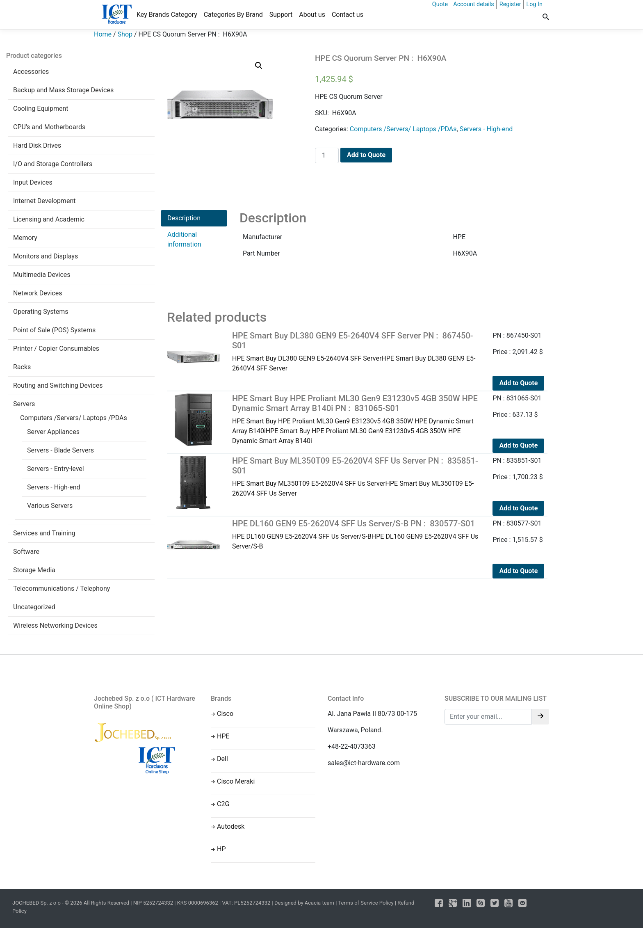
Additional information (184, 239)
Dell (222, 759)
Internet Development (44, 201)
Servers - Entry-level (55, 469)
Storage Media (34, 570)
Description (184, 218)
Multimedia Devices (42, 275)
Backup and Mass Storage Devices (63, 90)
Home (103, 34)
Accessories (31, 71)
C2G (223, 804)
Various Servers (50, 506)
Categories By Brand (233, 14)
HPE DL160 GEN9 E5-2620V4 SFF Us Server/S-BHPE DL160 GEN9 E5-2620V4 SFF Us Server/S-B (356, 534)
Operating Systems (40, 311)
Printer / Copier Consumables (56, 348)
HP (221, 849)
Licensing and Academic (48, 219)
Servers (24, 404)
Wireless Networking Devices (55, 625)
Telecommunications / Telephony (61, 588)
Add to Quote (366, 155)
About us (312, 14)
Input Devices (32, 182)
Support (280, 14)
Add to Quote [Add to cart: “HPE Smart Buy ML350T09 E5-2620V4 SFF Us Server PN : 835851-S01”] (518, 508)
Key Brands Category (167, 14)
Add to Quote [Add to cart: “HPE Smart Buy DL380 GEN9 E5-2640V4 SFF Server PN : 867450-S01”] (518, 383)
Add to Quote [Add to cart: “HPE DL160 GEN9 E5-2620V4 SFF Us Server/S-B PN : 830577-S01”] (518, 571)
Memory (25, 238)
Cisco (225, 714)
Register (510, 4)
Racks (22, 367)
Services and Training (44, 533)
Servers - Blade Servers (60, 450)
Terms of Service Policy (365, 903)
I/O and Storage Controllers (52, 164)
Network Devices (37, 293)
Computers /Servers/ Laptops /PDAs (73, 418)
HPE (223, 736)
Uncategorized (34, 607)
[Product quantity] (327, 155)
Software (26, 551)
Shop (125, 34)
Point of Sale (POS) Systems (54, 330)
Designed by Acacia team (304, 903)
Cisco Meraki (236, 781)
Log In (535, 4)
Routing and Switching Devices (58, 385)
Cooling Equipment (40, 108)
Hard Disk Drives (37, 145)
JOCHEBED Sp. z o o (37, 903)
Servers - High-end (53, 487)
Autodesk (230, 826)
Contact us (347, 14)
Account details (473, 4)
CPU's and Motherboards (49, 127)
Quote (440, 4)
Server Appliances (53, 432)
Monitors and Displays (45, 256)
